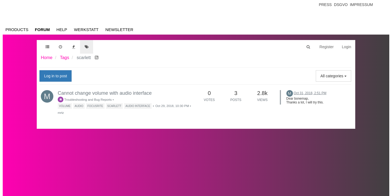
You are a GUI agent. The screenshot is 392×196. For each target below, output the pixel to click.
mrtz (61, 112)
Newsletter (119, 29)
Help (61, 29)
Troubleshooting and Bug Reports (85, 99)
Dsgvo (341, 4)
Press (325, 4)
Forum (42, 29)
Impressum (361, 4)
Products (16, 29)
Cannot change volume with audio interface (105, 93)
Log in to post (55, 76)
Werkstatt (86, 29)
